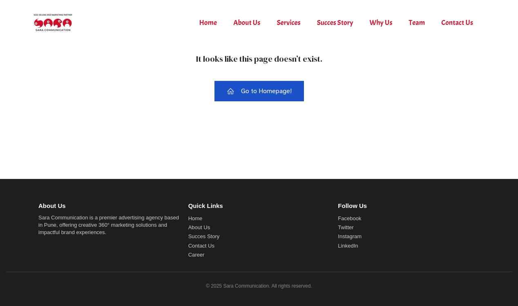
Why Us (381, 22)
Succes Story (335, 22)
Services (288, 22)
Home (208, 22)
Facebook (349, 218)
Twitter (345, 227)
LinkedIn (348, 246)
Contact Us (457, 22)
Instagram (350, 236)
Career (196, 255)
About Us (246, 22)
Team (417, 22)
